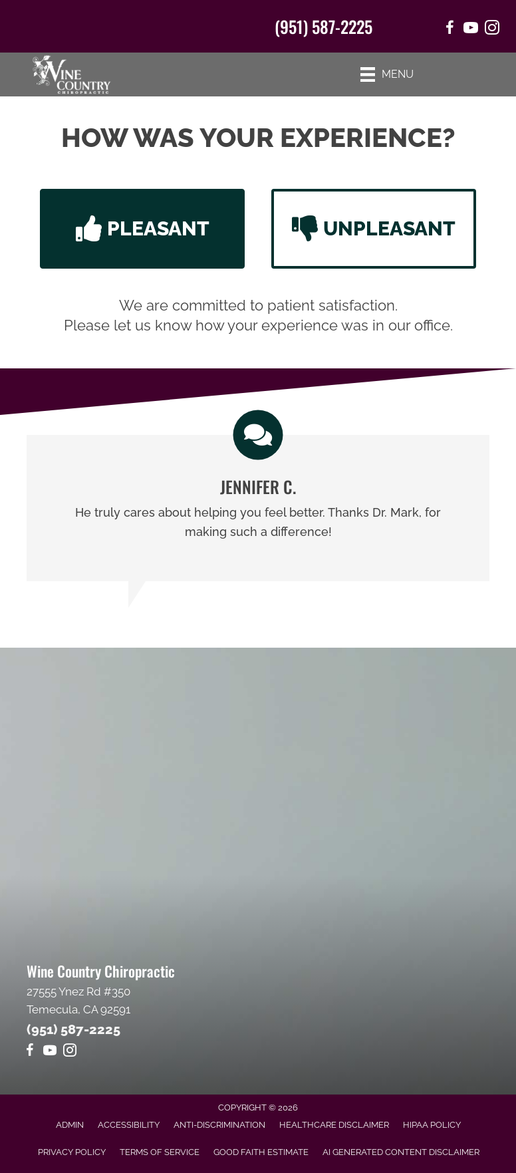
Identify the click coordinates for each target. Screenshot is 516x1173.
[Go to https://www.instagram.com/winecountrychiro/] (492, 29)
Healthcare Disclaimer (334, 1125)
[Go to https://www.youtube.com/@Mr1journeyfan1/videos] (50, 1052)
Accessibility (129, 1125)
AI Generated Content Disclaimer (400, 1152)
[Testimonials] (258, 508)
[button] (142, 229)
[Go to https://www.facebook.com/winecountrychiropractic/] (449, 29)
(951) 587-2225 (323, 26)
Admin (70, 1125)
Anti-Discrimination (219, 1125)
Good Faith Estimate (261, 1152)
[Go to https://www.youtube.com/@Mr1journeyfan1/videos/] (470, 29)
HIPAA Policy (432, 1125)
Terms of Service (159, 1152)
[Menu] (387, 74)
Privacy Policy (72, 1152)
